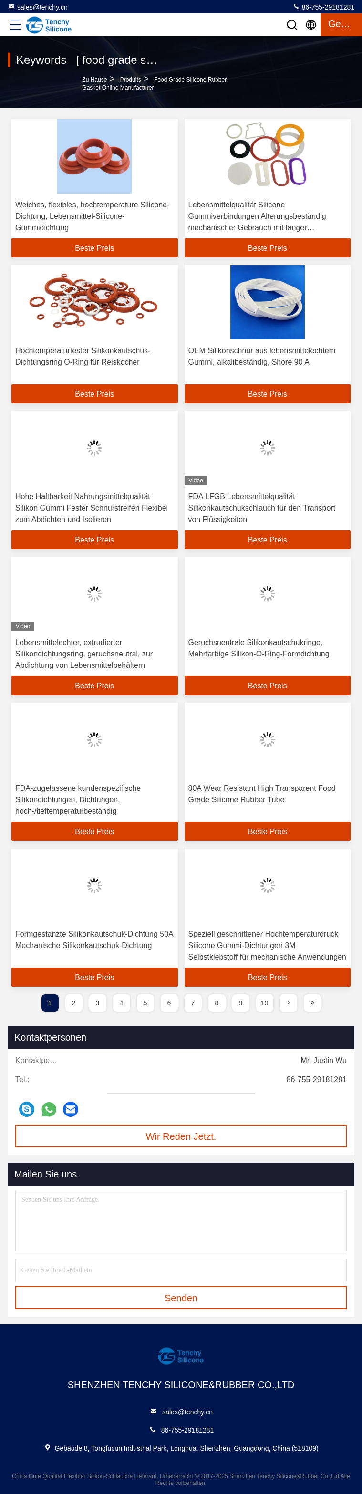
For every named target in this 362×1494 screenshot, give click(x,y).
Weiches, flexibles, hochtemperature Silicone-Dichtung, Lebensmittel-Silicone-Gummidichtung (92, 216)
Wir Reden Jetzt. (181, 1136)
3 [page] (98, 1003)
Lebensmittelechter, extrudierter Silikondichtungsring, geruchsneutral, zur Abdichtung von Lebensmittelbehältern (84, 653)
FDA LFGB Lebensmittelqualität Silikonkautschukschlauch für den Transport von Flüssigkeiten (262, 507)
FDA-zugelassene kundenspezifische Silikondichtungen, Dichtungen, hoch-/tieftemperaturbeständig (78, 799)
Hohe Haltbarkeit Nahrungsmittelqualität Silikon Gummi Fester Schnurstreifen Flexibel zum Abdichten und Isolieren (91, 507)
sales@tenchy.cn (38, 6)
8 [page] (217, 1003)
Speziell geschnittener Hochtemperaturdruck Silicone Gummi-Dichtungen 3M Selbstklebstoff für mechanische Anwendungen (267, 945)
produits (130, 79)
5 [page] (145, 1003)
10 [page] (265, 1003)
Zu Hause (94, 79)
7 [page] (193, 1003)
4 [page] (122, 1003)
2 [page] (74, 1003)
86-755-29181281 (323, 6)
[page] (288, 1003)
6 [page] (169, 1003)
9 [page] (241, 1003)
